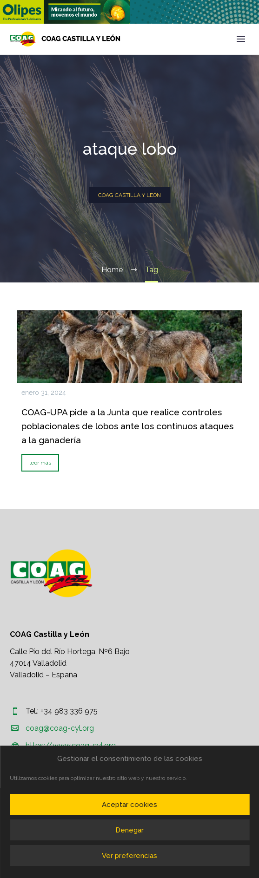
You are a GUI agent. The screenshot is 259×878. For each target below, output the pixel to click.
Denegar (129, 830)
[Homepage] (65, 39)
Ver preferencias (129, 856)
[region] (65, 12)
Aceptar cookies (129, 804)
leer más (40, 462)
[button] (65, 12)
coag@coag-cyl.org (60, 728)
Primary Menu (241, 39)
